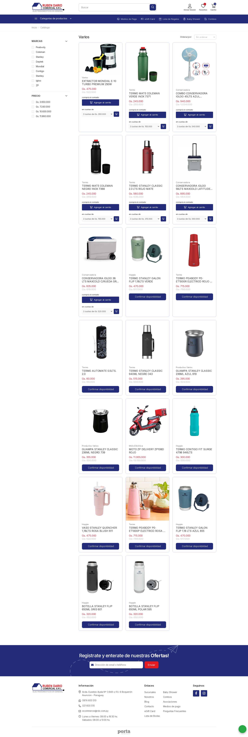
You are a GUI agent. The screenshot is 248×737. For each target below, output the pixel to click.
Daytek (39, 61)
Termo (132, 90)
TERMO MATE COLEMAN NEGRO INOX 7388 (97, 187)
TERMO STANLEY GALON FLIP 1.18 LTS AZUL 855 (192, 529)
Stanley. (40, 76)
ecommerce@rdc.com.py (93, 710)
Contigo (40, 71)
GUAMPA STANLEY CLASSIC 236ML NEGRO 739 (100, 451)
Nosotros (149, 697)
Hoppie (132, 275)
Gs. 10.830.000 (43, 111)
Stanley (40, 57)
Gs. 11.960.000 (43, 116)
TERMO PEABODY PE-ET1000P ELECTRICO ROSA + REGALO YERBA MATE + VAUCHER (147, 529)
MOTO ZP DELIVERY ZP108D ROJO (146, 451)
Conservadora (183, 90)
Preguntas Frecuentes (174, 711)
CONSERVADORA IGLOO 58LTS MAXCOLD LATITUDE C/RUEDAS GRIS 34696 (193, 187)
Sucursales (150, 692)
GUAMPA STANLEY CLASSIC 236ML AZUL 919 (194, 372)
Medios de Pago (127, 19)
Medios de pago (171, 706)
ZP (37, 85)
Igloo (38, 80)
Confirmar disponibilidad (148, 296)
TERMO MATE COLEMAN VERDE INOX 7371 (144, 95)
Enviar (151, 664)
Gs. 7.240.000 (43, 106)
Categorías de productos (53, 18)
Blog (146, 701)
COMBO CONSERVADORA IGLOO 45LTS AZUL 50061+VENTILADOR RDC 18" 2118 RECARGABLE (194, 95)
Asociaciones (170, 701)
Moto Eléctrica (136, 446)
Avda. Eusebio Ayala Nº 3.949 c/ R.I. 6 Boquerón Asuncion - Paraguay (105, 693)
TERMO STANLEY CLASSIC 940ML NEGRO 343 (145, 372)
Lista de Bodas (152, 716)
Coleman (40, 52)
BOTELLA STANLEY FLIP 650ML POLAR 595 (144, 608)
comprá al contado (90, 97)
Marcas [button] (37, 41)
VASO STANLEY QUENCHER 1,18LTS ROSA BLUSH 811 (99, 529)
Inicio (34, 27)
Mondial (40, 66)
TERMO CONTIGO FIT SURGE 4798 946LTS (194, 451)
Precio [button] (36, 95)
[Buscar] (153, 7)
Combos (210, 19)
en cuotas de (88, 109)
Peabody (41, 47)
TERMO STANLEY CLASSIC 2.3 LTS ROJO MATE (145, 187)
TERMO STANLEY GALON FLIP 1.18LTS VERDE (145, 280)
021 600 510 (87, 705)
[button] (213, 7)
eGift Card (148, 19)
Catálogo (45, 27)
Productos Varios (184, 367)
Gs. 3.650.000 (43, 102)
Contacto (149, 706)
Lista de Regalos (169, 19)
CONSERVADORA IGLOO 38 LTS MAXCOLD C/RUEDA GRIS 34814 (100, 280)
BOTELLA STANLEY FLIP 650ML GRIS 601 (97, 608)
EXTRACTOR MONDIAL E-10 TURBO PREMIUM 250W (99, 82)
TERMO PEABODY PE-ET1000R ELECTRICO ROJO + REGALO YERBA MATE (194, 280)
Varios (85, 77)
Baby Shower (191, 19)
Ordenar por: (186, 37)
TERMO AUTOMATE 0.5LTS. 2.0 (99, 372)
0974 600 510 (87, 700)
